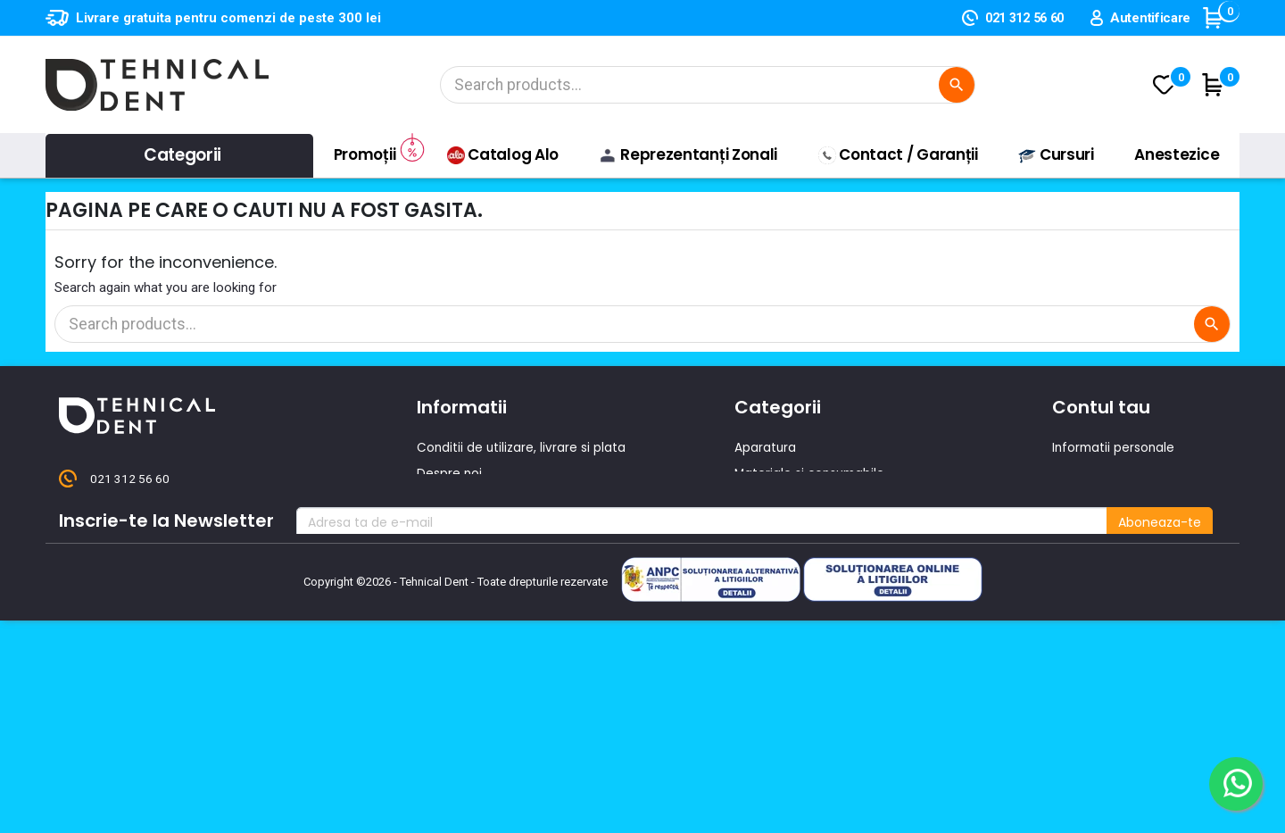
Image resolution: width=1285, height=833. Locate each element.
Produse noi (770, 551)
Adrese (1073, 525)
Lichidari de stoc (784, 577)
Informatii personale (1115, 447)
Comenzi (1080, 473)
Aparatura (765, 447)
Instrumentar (775, 499)
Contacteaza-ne (470, 499)
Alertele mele (1093, 577)
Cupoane (1081, 551)
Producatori (453, 577)
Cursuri (438, 551)
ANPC (433, 603)
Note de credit (1096, 499)
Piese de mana (780, 525)
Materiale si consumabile (812, 473)
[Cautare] (705, 85)
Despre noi (450, 473)
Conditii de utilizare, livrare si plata (522, 447)
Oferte (438, 525)
